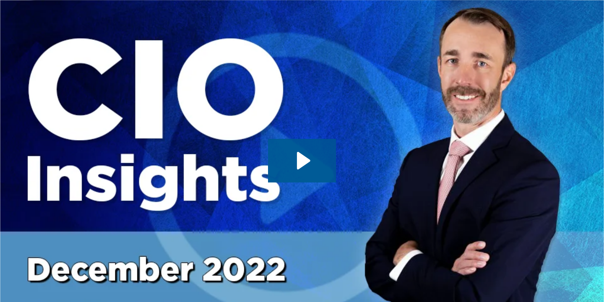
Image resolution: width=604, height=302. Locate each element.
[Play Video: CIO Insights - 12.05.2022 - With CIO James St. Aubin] (302, 160)
